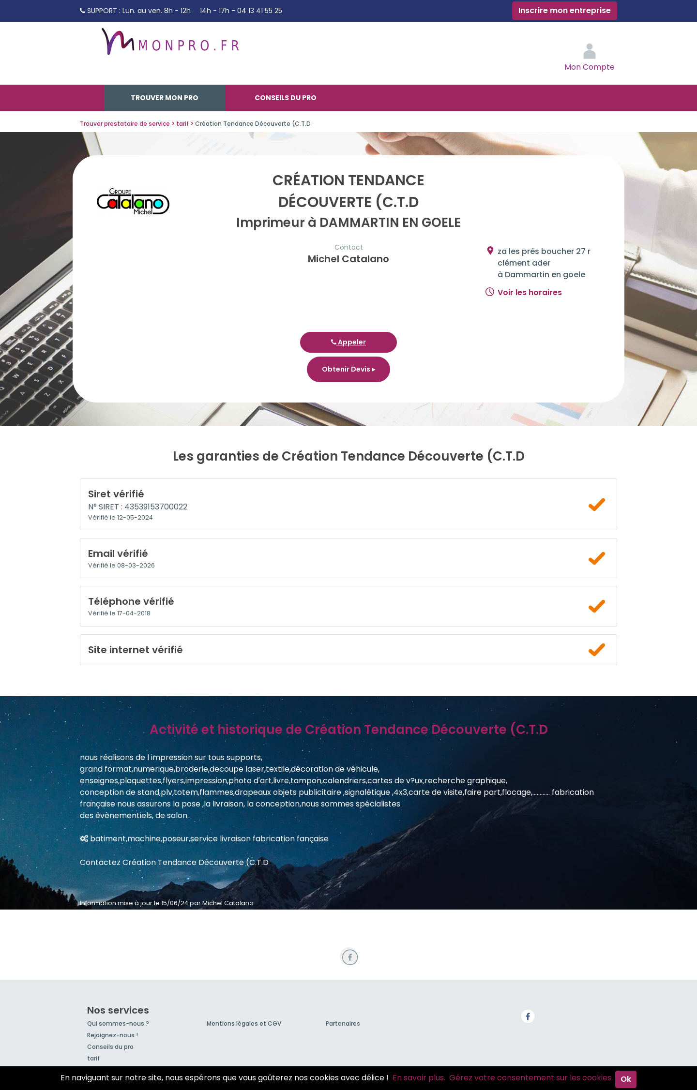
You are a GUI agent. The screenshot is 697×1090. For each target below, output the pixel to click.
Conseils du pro (286, 98)
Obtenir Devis (348, 369)
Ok (626, 1079)
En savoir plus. (419, 1077)
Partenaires (343, 1023)
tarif (93, 1058)
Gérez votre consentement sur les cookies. (531, 1077)
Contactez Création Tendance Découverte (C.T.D (174, 862)
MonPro (169, 46)
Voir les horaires (530, 292)
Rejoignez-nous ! (112, 1035)
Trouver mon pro (164, 98)
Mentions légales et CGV (244, 1023)
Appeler (348, 342)
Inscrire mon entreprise (564, 10)
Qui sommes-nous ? (118, 1023)
